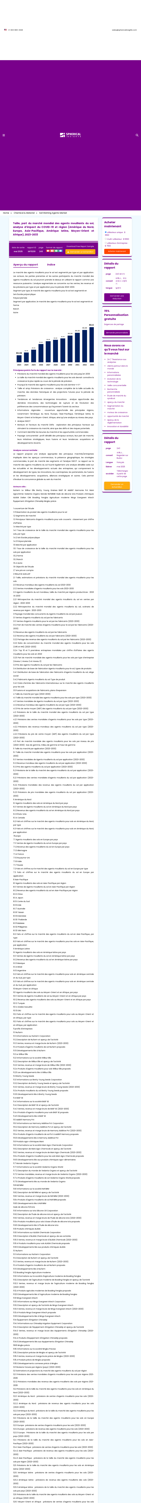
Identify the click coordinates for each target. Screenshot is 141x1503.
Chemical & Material (24, 212)
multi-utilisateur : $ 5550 (118, 239)
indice (51, 264)
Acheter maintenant (117, 251)
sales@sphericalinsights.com (124, 30)
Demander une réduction (117, 297)
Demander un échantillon (80, 252)
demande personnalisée (117, 332)
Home (6, 212)
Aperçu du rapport (25, 264)
